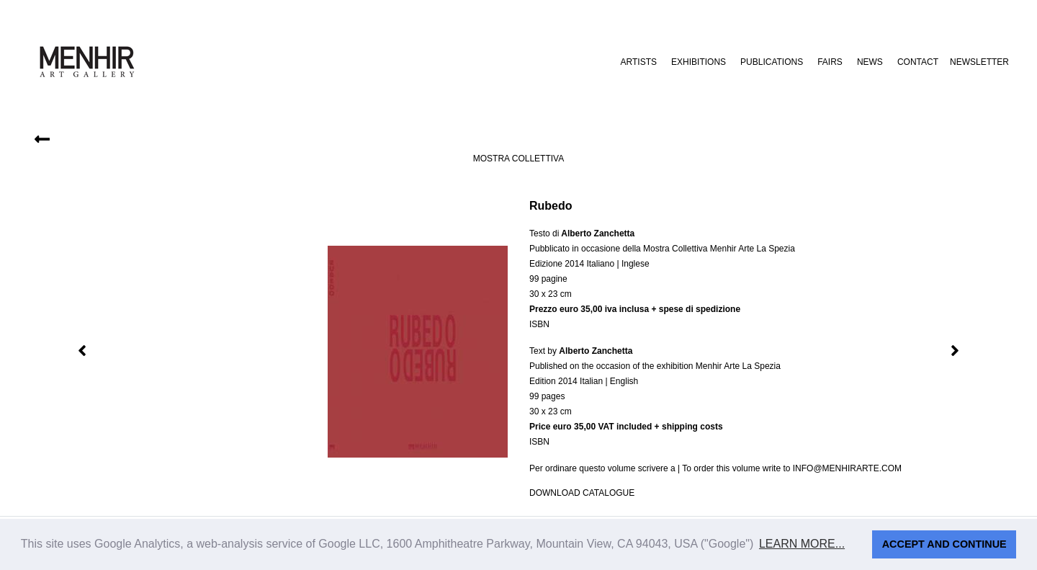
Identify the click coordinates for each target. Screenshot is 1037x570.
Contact (917, 62)
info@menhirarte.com (847, 468)
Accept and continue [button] (944, 544)
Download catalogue (581, 493)
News (870, 62)
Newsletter (979, 62)
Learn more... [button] (802, 544)
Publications (771, 62)
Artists (639, 62)
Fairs (830, 62)
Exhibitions (698, 62)
